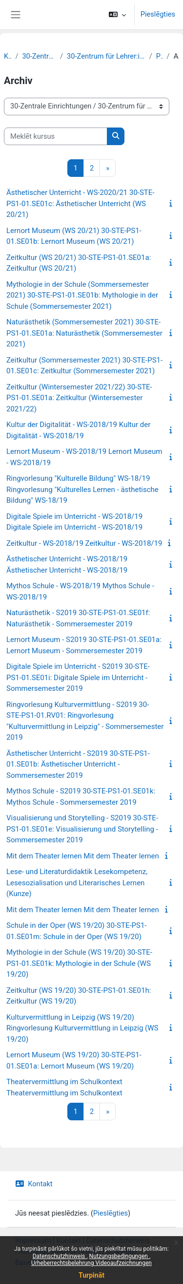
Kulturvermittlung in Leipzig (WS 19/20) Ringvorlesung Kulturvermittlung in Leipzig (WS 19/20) (82, 1028)
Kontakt (34, 1183)
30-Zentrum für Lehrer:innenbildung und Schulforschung (106, 56)
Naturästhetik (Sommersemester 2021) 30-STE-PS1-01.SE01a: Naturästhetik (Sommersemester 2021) (84, 333)
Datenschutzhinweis (60, 1256)
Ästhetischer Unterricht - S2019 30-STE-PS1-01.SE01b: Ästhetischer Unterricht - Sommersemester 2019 (78, 764)
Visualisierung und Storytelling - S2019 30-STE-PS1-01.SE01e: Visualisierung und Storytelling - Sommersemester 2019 (82, 828)
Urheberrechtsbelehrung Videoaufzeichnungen (91, 1263)
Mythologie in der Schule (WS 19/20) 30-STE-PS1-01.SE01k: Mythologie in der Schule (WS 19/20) (79, 963)
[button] (117, 14)
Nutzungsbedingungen (119, 1256)
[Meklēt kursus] (55, 136)
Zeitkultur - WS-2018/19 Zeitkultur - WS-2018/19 (84, 543)
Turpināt (91, 1275)
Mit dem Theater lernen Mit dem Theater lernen (82, 856)
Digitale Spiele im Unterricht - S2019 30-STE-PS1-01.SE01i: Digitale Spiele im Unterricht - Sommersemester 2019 (78, 677)
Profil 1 (159, 56)
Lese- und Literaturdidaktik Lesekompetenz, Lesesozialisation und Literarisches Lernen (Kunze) (76, 882)
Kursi (7, 56)
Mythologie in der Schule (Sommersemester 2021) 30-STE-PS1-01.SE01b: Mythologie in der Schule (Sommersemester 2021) (82, 295)
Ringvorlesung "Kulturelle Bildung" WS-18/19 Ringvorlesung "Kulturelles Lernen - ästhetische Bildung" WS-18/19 (82, 489)
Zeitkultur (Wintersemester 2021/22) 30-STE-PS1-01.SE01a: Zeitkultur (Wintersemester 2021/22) (79, 398)
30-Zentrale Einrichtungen (39, 56)
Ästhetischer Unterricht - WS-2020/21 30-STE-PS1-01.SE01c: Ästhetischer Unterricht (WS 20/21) (80, 203)
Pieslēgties (158, 14)
